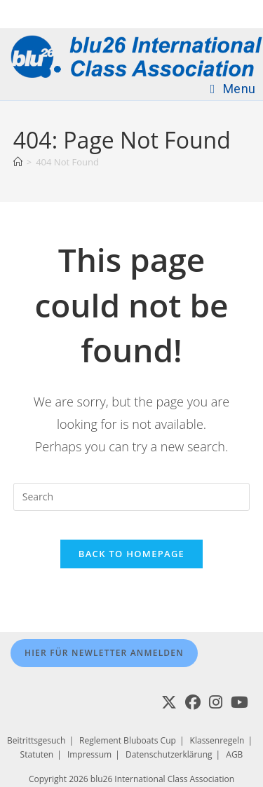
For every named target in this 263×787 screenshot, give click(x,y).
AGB (234, 754)
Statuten (37, 754)
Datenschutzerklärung (169, 754)
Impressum (89, 754)
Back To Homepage (131, 553)
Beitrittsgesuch (36, 740)
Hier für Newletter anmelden (104, 653)
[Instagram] (215, 702)
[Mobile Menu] (233, 88)
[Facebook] (193, 702)
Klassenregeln (217, 740)
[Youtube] (239, 702)
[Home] (17, 162)
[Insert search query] (131, 497)
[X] (169, 702)
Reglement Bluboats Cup (127, 740)
